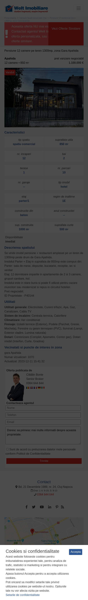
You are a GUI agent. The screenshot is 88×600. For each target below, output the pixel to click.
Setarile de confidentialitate (23, 594)
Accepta (75, 551)
